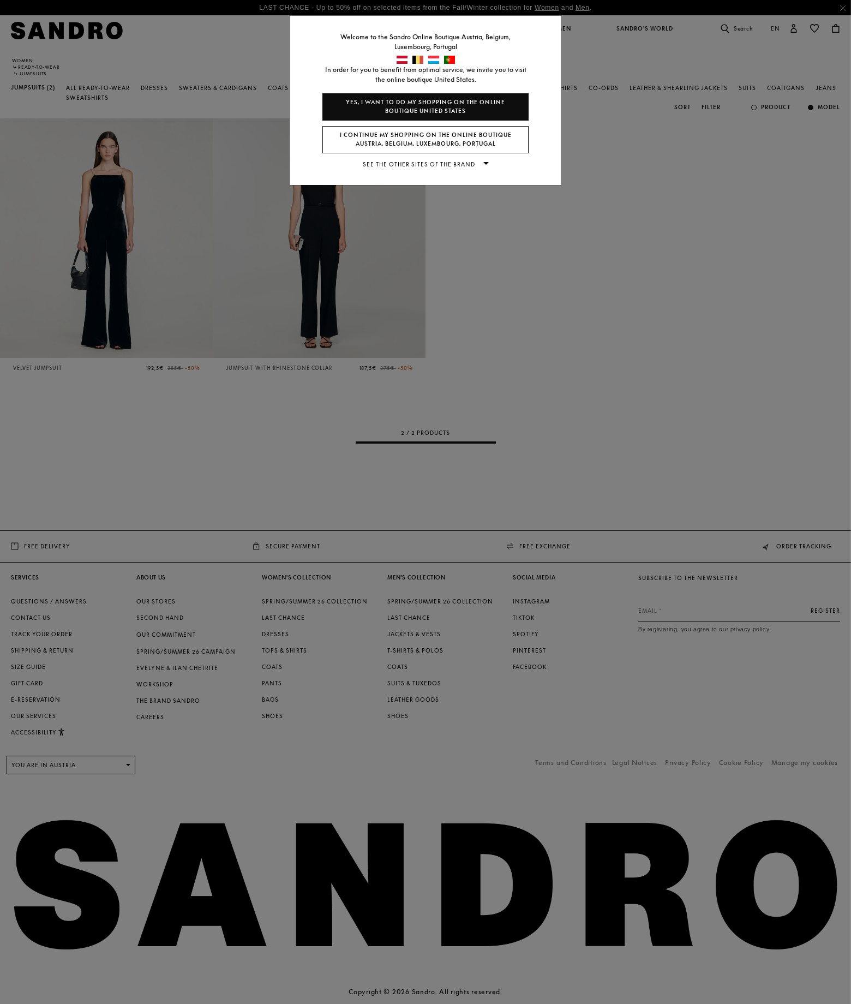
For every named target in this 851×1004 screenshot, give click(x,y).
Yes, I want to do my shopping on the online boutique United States (425, 107)
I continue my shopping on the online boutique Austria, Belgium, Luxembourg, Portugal (426, 139)
